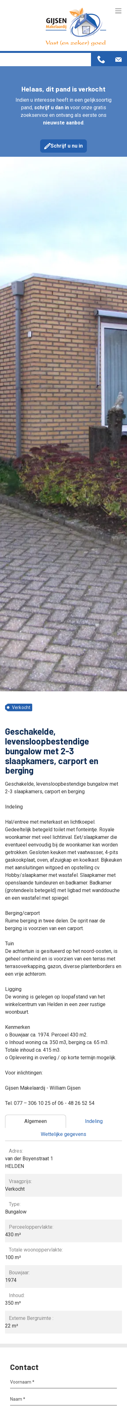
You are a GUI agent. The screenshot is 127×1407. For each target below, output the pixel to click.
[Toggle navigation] (118, 11)
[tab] (35, 1121)
